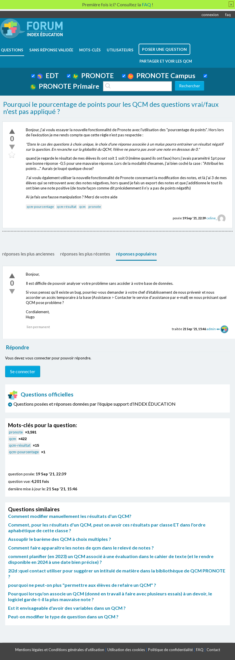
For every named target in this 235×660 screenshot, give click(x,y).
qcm (82, 206)
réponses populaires (136, 253)
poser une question (164, 49)
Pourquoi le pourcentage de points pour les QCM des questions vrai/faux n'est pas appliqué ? (111, 108)
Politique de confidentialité (170, 649)
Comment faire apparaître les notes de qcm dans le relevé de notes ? (81, 547)
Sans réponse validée (51, 50)
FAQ (199, 649)
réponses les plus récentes (85, 253)
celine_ (211, 218)
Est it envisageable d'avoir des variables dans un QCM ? (67, 608)
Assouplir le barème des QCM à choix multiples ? (59, 539)
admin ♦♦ (213, 329)
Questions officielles (40, 394)
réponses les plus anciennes (28, 253)
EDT (48, 75)
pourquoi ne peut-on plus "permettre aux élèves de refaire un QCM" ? (82, 585)
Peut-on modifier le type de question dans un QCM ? (63, 616)
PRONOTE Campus (161, 75)
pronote (94, 206)
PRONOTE (93, 75)
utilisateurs (120, 50)
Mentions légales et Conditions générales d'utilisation (59, 649)
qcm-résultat (66, 206)
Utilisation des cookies (126, 649)
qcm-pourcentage (40, 206)
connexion (210, 14)
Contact (213, 649)
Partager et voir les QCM (165, 61)
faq (228, 14)
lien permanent (38, 327)
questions (12, 50)
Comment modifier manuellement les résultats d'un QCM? (69, 516)
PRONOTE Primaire (64, 86)
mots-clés (90, 50)
